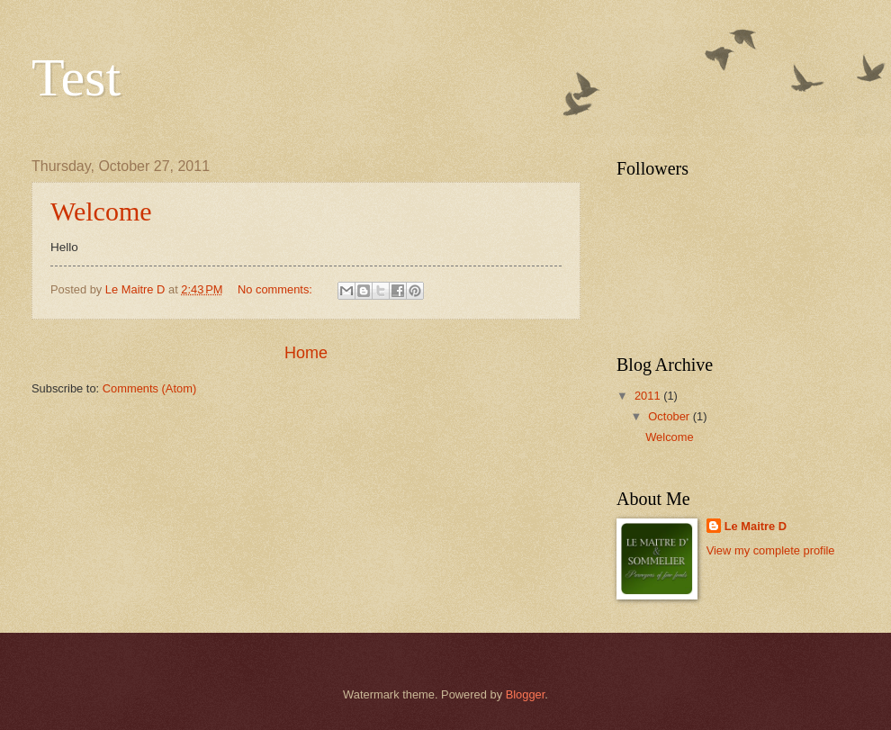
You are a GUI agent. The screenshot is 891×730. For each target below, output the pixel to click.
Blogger (525, 694)
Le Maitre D (755, 526)
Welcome (101, 211)
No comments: (277, 289)
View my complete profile (770, 550)
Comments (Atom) (149, 388)
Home (306, 353)
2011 (648, 395)
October (670, 416)
